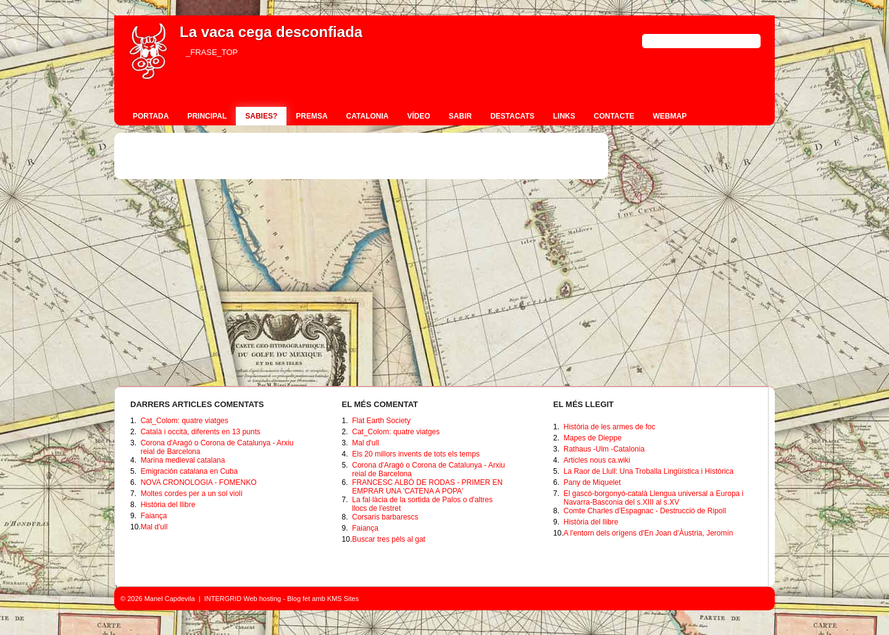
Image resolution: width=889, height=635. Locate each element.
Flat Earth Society (381, 420)
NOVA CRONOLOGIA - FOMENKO (199, 482)
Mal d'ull (154, 527)
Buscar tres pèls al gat (388, 539)
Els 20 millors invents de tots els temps (416, 454)
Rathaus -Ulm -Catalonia (604, 449)
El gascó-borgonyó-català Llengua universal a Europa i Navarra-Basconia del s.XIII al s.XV (654, 498)
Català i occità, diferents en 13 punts (201, 431)
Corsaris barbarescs (385, 517)
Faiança (154, 515)
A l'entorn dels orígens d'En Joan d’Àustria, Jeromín (648, 533)
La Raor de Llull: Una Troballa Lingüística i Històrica (648, 471)
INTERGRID (223, 598)
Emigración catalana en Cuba (189, 471)
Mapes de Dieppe (593, 438)
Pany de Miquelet (592, 482)
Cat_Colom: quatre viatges (184, 420)
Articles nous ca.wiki (597, 460)
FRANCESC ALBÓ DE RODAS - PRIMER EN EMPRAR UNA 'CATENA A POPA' (427, 486)
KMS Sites (343, 598)
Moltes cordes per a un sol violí (192, 493)
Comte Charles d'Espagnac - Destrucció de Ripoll (645, 511)
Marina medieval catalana (183, 460)
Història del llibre (168, 504)
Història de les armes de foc (610, 427)
